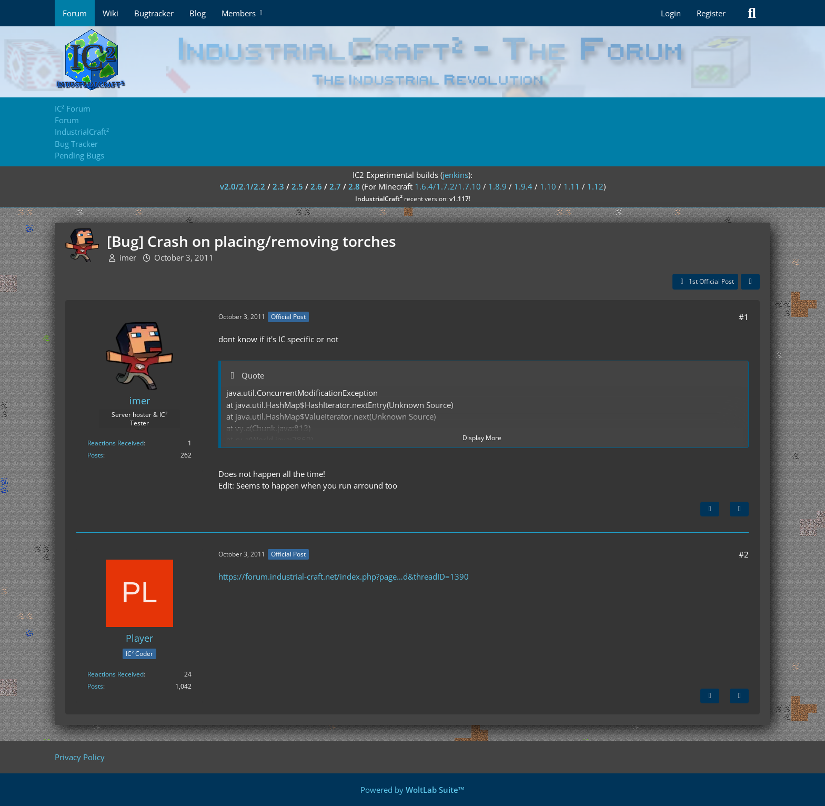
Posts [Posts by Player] (95, 686)
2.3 (278, 186)
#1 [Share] (744, 317)
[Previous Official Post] (709, 696)
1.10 (548, 186)
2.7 (335, 186)
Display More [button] (481, 437)
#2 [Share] (744, 554)
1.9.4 (523, 186)
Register (711, 13)
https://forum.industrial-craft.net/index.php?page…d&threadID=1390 (343, 576)
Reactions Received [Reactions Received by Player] (115, 674)
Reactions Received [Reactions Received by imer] (115, 443)
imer (127, 257)
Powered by (412, 789)
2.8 (354, 186)
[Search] (751, 13)
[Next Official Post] (709, 509)
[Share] (750, 282)
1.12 (595, 186)
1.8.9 (497, 186)
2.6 (316, 186)
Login (671, 13)
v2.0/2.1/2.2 (242, 186)
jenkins (455, 175)
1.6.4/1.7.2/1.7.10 (448, 186)
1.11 (572, 186)
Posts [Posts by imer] (95, 455)
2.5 (297, 186)
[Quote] (739, 509)
